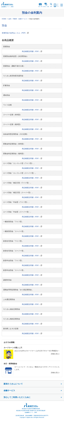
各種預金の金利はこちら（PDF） (14, 33)
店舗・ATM (40, 5)
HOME (4, 19)
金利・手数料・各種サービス (17, 19)
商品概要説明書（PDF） (31, 51)
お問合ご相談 (46, 5)
